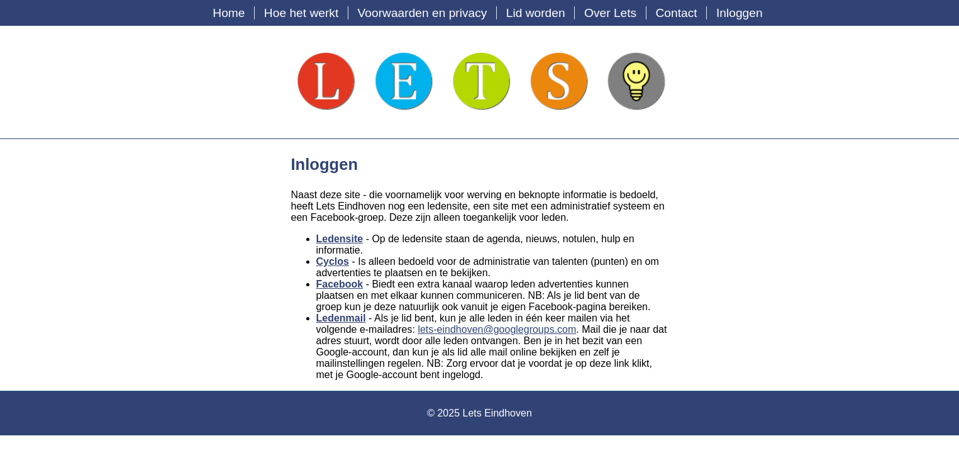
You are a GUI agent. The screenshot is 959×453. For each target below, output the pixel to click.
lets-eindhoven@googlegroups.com (497, 329)
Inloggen (739, 13)
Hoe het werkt (301, 13)
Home (229, 13)
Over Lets (610, 13)
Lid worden (535, 13)
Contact (676, 13)
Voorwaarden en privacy (422, 13)
